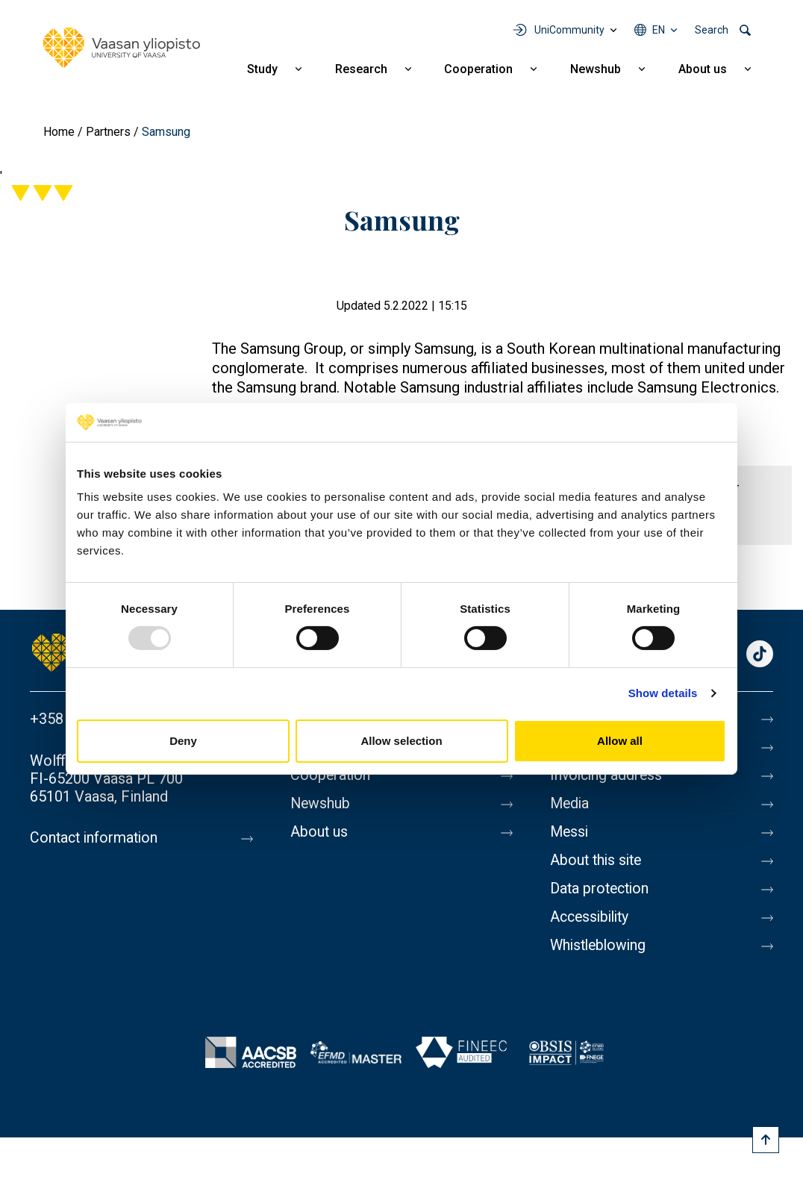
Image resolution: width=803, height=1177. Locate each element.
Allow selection (401, 740)
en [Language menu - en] (658, 30)
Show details (663, 693)
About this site (598, 861)
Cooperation (478, 69)
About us (702, 69)
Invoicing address (608, 775)
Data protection (601, 889)
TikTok (759, 654)
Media (570, 804)
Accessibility (592, 917)
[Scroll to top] (765, 1139)
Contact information (96, 838)
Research (361, 69)
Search (711, 30)
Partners (108, 132)
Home (59, 132)
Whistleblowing (600, 946)
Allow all (620, 740)
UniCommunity (569, 30)
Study (262, 69)
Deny (183, 740)
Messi (570, 832)
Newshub (595, 69)
